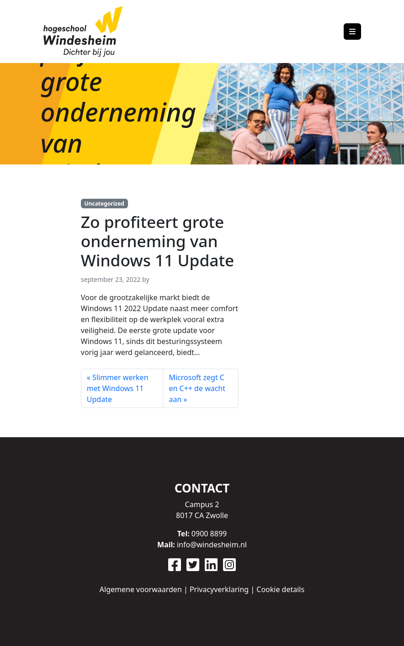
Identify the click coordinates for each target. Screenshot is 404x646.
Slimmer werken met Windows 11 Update (118, 388)
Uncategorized (104, 203)
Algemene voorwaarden (141, 589)
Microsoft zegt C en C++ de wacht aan (197, 388)
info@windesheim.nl (212, 545)
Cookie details (280, 589)
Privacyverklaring (219, 589)
